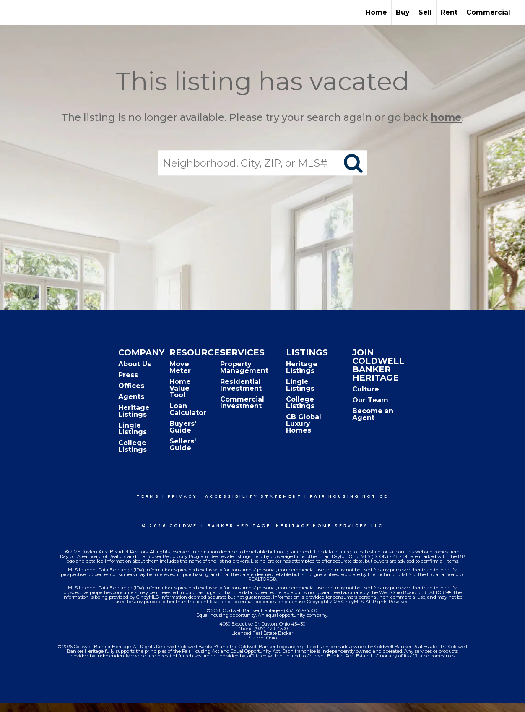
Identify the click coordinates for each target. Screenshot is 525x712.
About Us (134, 364)
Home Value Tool (180, 388)
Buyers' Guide (182, 427)
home (446, 117)
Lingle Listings (132, 428)
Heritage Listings (134, 411)
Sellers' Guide (182, 444)
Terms (148, 496)
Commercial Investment (242, 402)
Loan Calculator (187, 409)
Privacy (182, 496)
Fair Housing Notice (349, 496)
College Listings (132, 446)
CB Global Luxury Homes (303, 423)
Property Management (244, 367)
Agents (131, 397)
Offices (131, 386)
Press (128, 375)
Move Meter (180, 367)
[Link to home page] (10, 12)
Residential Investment (241, 385)
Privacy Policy (210, 691)
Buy (403, 12)
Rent (449, 12)
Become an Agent (372, 414)
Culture (365, 389)
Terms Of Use (160, 691)
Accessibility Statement (253, 496)
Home (376, 12)
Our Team (370, 400)
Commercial (488, 12)
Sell (425, 12)
